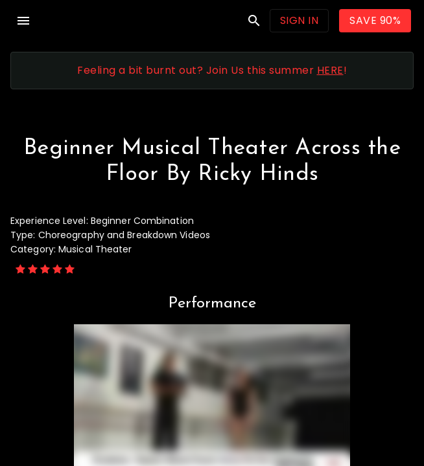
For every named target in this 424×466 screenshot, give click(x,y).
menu (23, 20)
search (254, 20)
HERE (330, 70)
